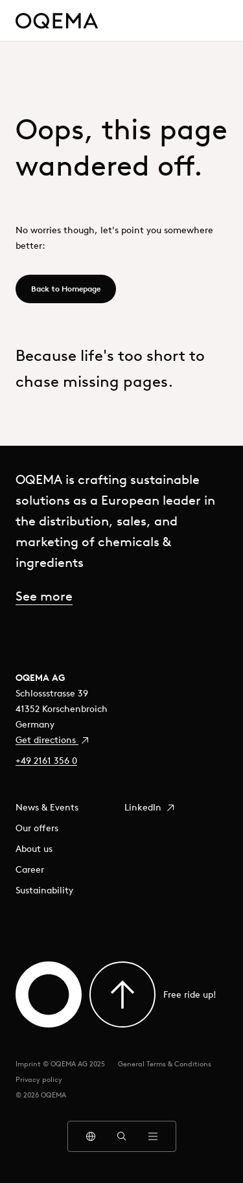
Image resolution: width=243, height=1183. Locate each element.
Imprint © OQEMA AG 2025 (60, 1063)
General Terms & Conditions (164, 1063)
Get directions (53, 740)
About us (34, 849)
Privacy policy (39, 1079)
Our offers (37, 828)
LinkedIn (150, 807)
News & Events (47, 807)
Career (30, 869)
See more (44, 596)
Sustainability (44, 890)
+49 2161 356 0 (46, 760)
